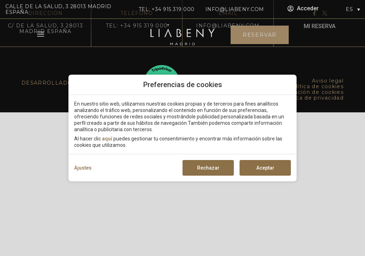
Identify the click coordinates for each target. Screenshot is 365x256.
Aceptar (265, 168)
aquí (107, 139)
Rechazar (208, 168)
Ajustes (83, 168)
